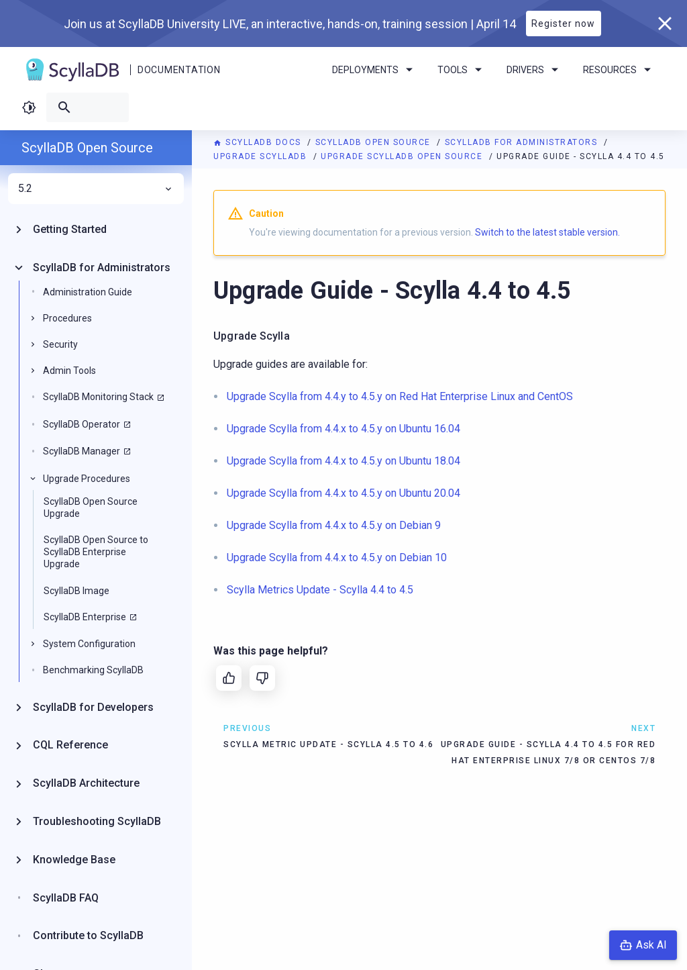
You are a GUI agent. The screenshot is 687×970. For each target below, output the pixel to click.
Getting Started (70, 229)
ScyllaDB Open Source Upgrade (91, 507)
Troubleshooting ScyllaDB (97, 821)
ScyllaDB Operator (81, 424)
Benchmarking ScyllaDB (93, 670)
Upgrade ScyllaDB (261, 156)
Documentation (179, 70)
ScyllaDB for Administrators (522, 142)
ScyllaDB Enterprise (85, 617)
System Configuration (89, 643)
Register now (563, 23)
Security (60, 344)
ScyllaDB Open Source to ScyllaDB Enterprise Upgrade (96, 551)
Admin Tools (69, 370)
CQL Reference (70, 744)
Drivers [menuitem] (535, 70)
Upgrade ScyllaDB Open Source (403, 156)
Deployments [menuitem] (374, 70)
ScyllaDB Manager (81, 451)
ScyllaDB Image (76, 590)
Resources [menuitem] (619, 70)
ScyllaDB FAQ (66, 897)
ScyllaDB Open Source (374, 142)
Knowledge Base (74, 859)
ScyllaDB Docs (258, 142)
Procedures (67, 318)
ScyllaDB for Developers (93, 707)
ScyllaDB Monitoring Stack (98, 396)
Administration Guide (87, 292)
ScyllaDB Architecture (86, 783)
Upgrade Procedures (86, 478)
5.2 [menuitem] (96, 188)
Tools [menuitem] (461, 70)
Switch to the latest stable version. (547, 232)
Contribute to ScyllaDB (88, 935)
